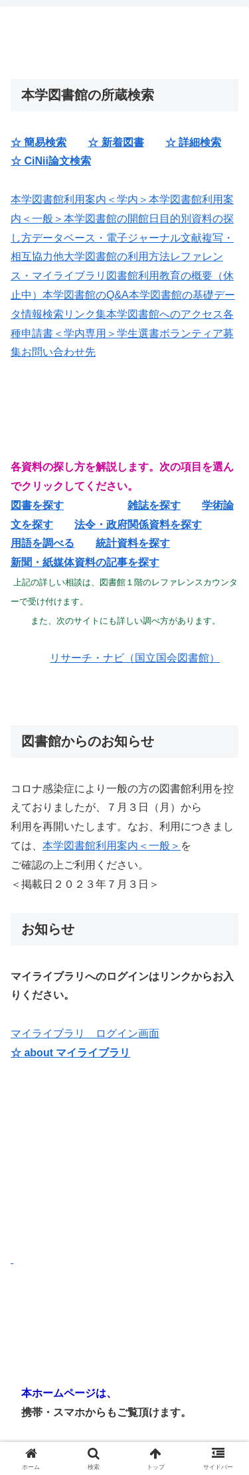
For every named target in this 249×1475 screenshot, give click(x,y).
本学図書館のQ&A (85, 295)
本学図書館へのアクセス (164, 314)
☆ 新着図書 (115, 142)
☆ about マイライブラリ (70, 1052)
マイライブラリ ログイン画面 (85, 1033)
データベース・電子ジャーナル (106, 238)
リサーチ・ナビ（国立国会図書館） (135, 658)
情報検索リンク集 (63, 314)
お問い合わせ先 (58, 352)
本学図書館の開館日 (111, 218)
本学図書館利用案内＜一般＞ (111, 845)
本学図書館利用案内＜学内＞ (80, 199)
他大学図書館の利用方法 (111, 256)
